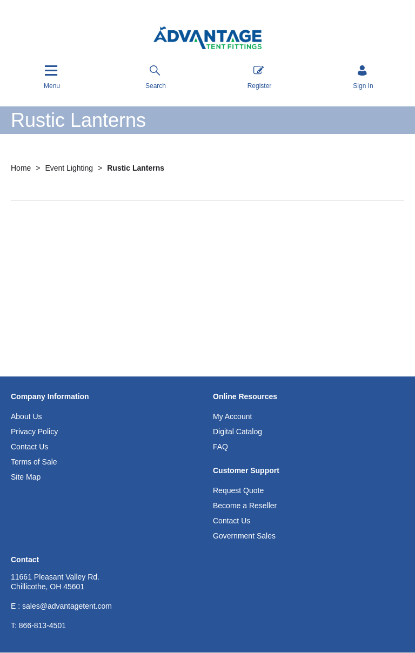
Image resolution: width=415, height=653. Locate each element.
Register (259, 77)
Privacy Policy (34, 431)
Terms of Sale (34, 461)
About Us (26, 416)
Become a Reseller (245, 505)
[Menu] (52, 77)
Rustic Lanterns (135, 168)
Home (22, 168)
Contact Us (29, 446)
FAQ (220, 446)
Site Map (26, 477)
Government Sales (244, 535)
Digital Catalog (237, 431)
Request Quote (238, 490)
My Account (232, 416)
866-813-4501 (38, 625)
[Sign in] (363, 78)
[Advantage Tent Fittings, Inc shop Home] (207, 39)
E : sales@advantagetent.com (61, 606)
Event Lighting (70, 168)
